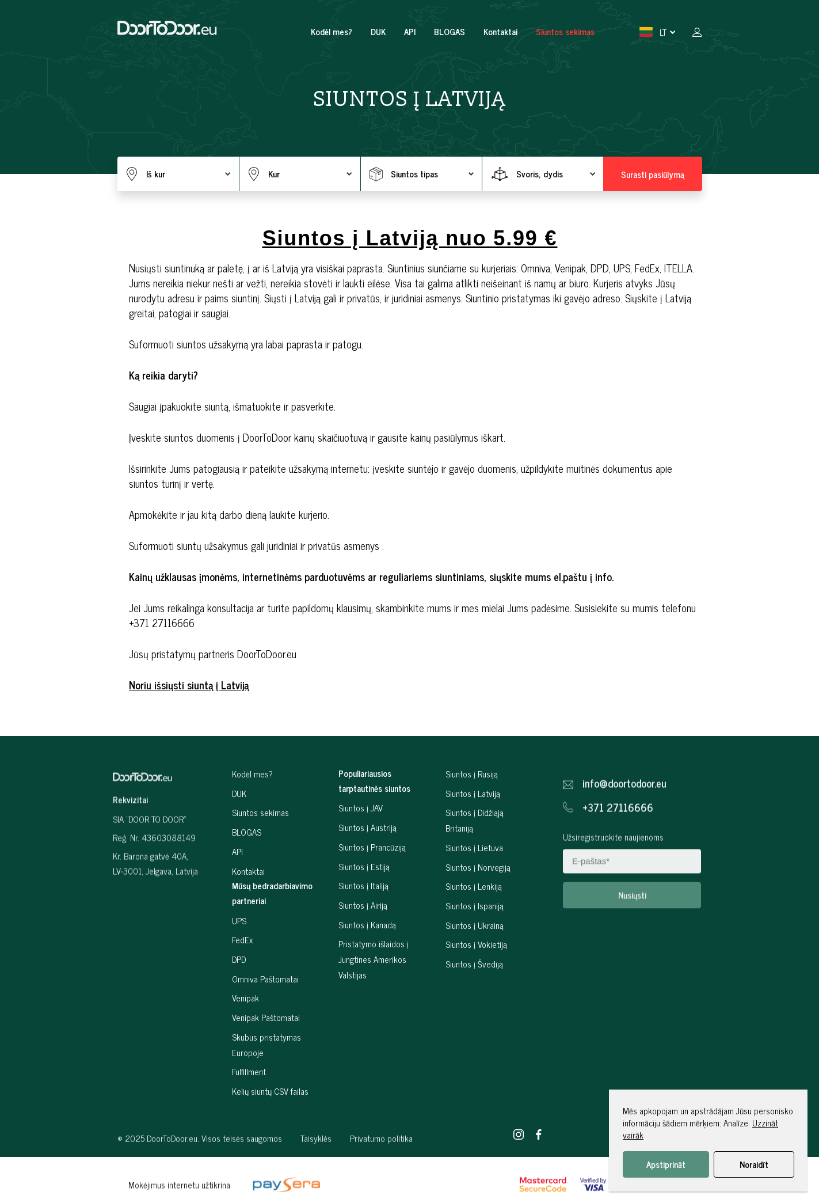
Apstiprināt (665, 1164)
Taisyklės (316, 1160)
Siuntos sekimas (565, 31)
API (410, 31)
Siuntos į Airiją (362, 932)
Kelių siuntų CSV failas (270, 1118)
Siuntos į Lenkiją (473, 913)
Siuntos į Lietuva (474, 874)
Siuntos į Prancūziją (372, 874)
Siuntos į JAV (360, 835)
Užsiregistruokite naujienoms (613, 859)
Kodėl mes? (331, 31)
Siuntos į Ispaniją (474, 932)
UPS (239, 947)
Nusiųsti (632, 917)
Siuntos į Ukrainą (474, 951)
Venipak (245, 1025)
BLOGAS (449, 31)
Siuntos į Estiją (364, 893)
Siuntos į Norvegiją (478, 893)
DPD (239, 986)
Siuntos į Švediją (474, 991)
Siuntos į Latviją (472, 820)
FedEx (242, 966)
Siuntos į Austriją (367, 854)
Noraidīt (754, 1164)
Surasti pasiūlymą (652, 174)
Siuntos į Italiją (363, 912)
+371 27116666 (617, 830)
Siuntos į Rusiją (471, 801)
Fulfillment (249, 1098)
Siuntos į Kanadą (367, 951)
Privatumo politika (381, 1160)
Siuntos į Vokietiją (476, 971)
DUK (378, 31)
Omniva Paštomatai (265, 1006)
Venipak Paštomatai (266, 1044)
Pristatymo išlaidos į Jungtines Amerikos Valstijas (373, 985)
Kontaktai (500, 31)
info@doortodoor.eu (624, 806)
